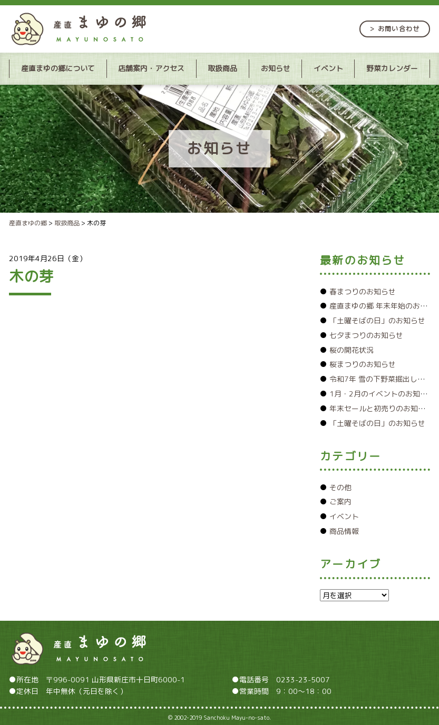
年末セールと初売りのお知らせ (381, 408)
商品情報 (344, 531)
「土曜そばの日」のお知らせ (377, 320)
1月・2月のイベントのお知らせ (382, 394)
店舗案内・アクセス (151, 68)
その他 (340, 487)
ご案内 (340, 501)
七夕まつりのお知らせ (366, 335)
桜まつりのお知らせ (362, 364)
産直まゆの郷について (58, 68)
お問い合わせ (399, 28)
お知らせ (275, 68)
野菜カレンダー (392, 68)
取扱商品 (222, 68)
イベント (328, 68)
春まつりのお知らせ (362, 291)
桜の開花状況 (351, 350)
